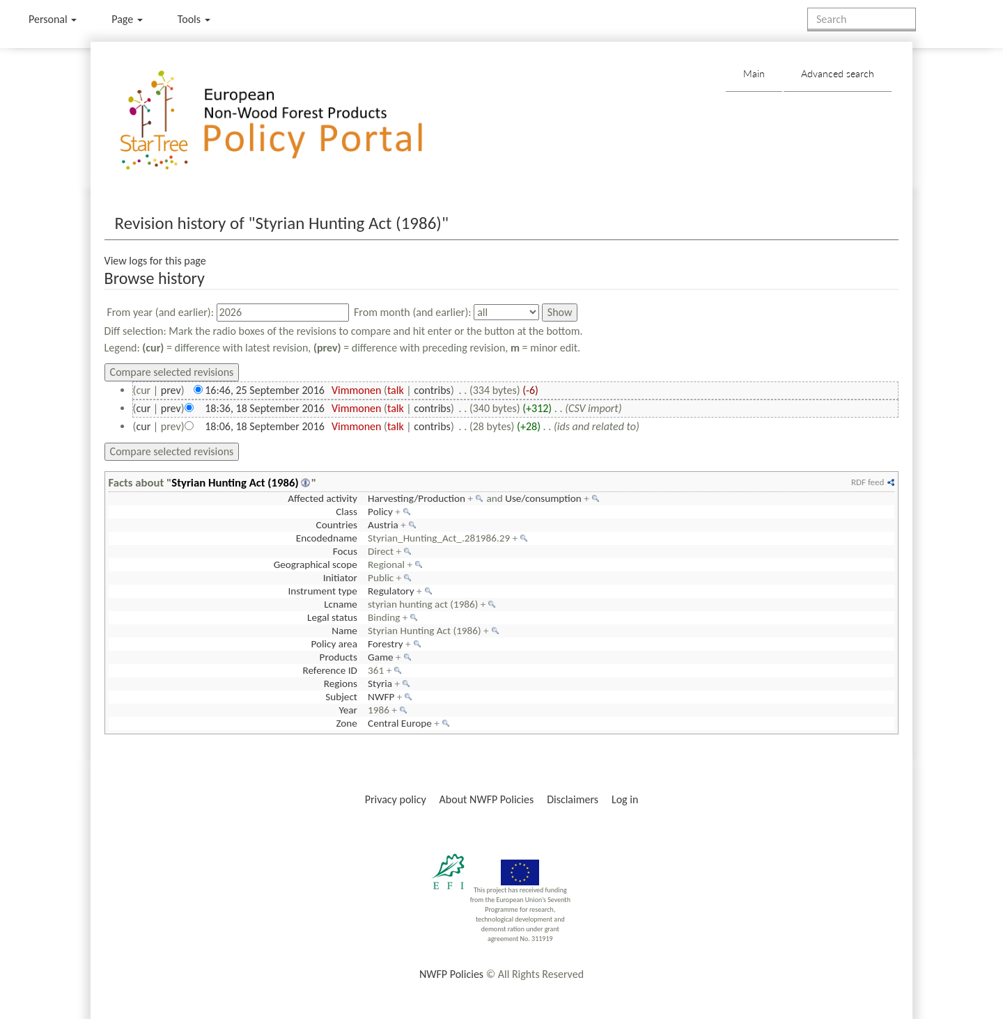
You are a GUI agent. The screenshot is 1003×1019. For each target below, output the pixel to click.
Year (348, 710)
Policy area (334, 644)
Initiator (340, 577)
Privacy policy (395, 799)
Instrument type (322, 591)
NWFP (381, 696)
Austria (383, 525)
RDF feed (867, 482)
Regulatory (391, 591)
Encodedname (326, 538)
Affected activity (322, 498)
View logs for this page (155, 260)
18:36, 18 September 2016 (265, 408)
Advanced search (837, 73)
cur (143, 408)
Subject (341, 696)
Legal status (332, 617)
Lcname (340, 604)
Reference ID (329, 670)
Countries (336, 525)
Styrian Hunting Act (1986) (234, 482)
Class (346, 511)
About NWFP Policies (487, 799)
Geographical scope (315, 564)
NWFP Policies (451, 974)
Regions (340, 683)
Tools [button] (194, 19)
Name (344, 630)
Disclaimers (572, 799)
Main (754, 73)
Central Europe (400, 723)
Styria (380, 683)
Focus (345, 551)
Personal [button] (53, 19)
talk (395, 390)
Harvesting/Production (416, 498)
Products (338, 657)
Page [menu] (127, 19)
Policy (380, 511)
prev (171, 390)
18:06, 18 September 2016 (265, 426)
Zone (346, 723)
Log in (625, 799)
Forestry (385, 644)
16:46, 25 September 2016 (265, 390)
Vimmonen (357, 390)
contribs (432, 390)
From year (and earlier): (160, 312)
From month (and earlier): (413, 312)
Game (381, 657)
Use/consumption (543, 498)
